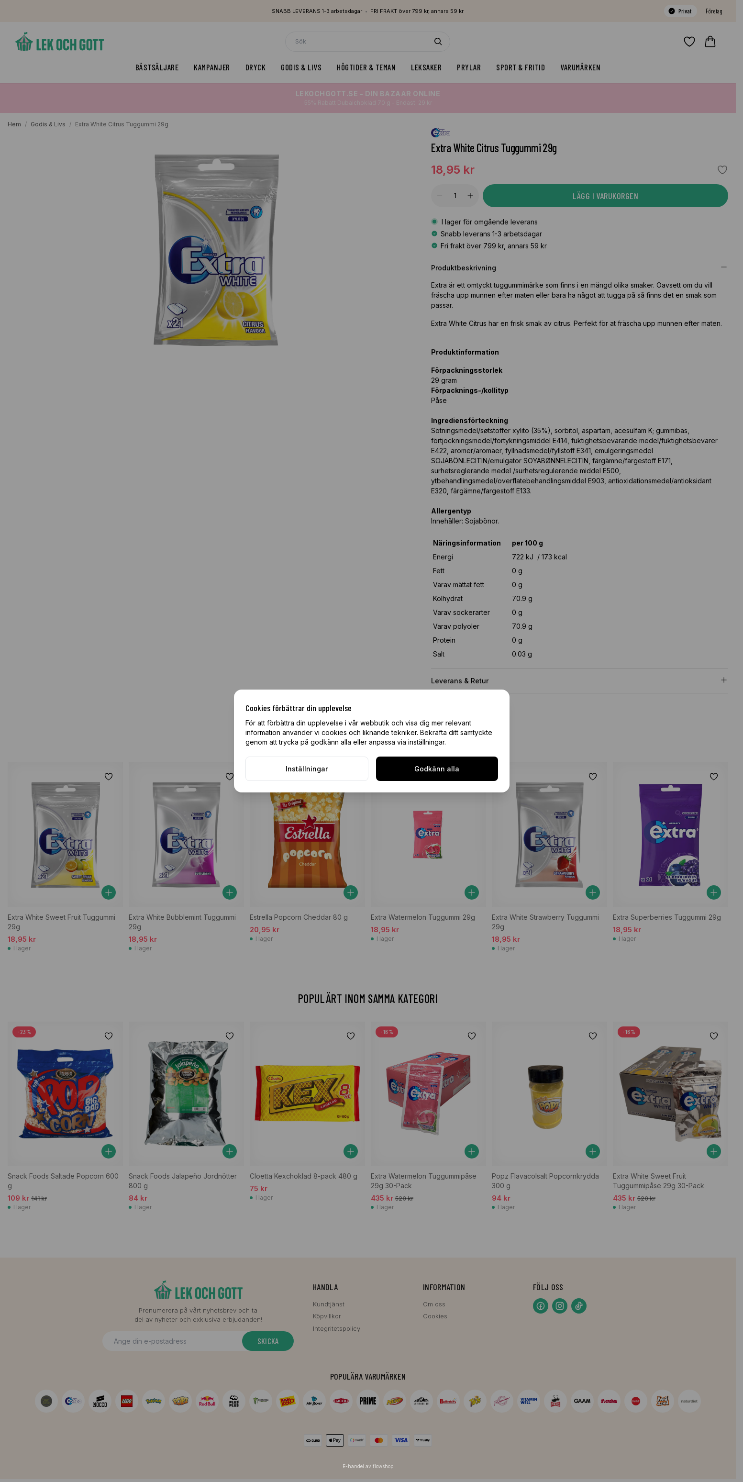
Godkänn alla (436, 769)
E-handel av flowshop (368, 1466)
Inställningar (307, 769)
